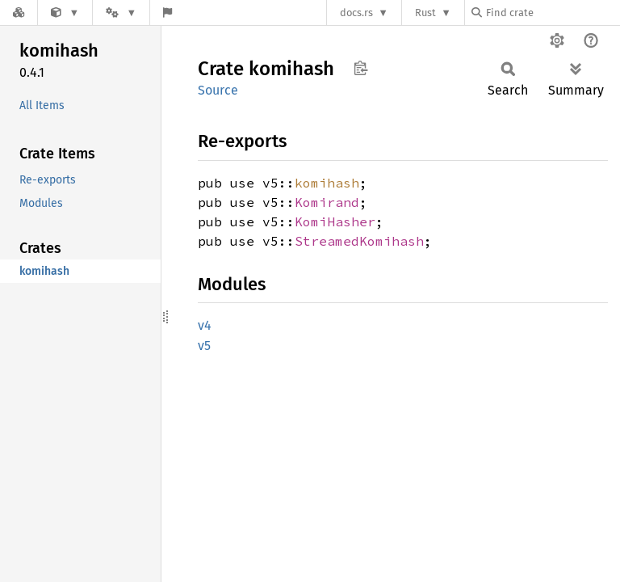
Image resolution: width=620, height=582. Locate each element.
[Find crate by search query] (552, 12)
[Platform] (121, 12)
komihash (327, 183)
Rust (425, 12)
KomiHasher (335, 221)
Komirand (327, 202)
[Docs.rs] (18, 12)
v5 (204, 345)
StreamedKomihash (359, 241)
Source (218, 90)
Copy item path (360, 68)
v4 (205, 325)
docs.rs (356, 12)
